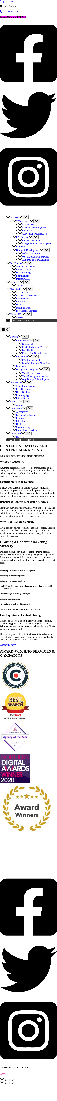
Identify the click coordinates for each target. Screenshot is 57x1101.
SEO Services (6, 843)
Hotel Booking (46, 867)
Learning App (6, 870)
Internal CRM (22, 870)
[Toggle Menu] (25, 217)
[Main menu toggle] (5, 329)
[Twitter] (28, 143)
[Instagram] (28, 208)
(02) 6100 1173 (9, 11)
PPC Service (21, 843)
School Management (10, 867)
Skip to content (7, 1)
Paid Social (34, 843)
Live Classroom (29, 867)
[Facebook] (28, 85)
